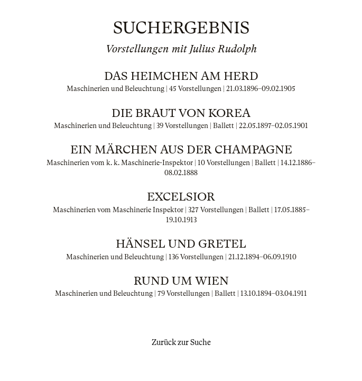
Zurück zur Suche (181, 342)
